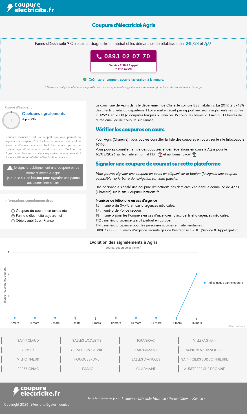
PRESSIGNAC (28, 368)
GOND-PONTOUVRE (87, 350)
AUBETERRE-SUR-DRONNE (204, 368)
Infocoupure (235, 139)
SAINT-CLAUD (28, 340)
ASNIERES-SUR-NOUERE (204, 350)
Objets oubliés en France (32, 220)
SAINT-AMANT (146, 350)
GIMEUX (28, 350)
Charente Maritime (152, 398)
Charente (128, 398)
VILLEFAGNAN (204, 340)
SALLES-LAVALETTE (86, 340)
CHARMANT (145, 368)
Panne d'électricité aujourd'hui (36, 215)
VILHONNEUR (28, 359)
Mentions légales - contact (50, 404)
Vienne (197, 398)
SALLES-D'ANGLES (145, 359)
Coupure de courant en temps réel (39, 210)
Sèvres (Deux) (179, 398)
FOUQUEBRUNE (86, 359)
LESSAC (87, 368)
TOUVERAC (146, 340)
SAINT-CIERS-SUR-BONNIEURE (204, 359)
